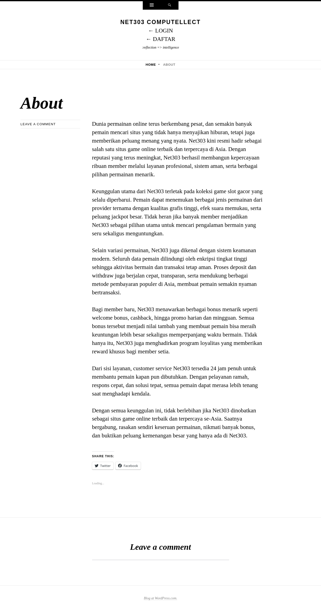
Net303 (197, 141)
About (169, 64)
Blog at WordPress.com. (160, 598)
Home (151, 64)
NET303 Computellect (160, 22)
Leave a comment (38, 124)
